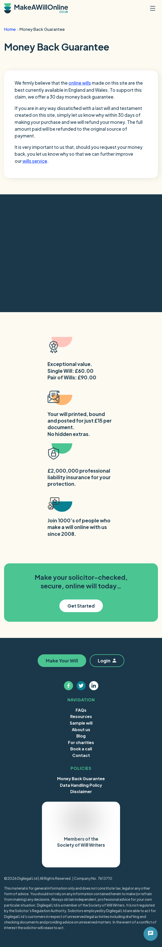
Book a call (81, 748)
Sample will (81, 723)
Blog (81, 735)
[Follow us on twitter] (81, 685)
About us (81, 729)
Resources (81, 716)
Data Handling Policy (81, 785)
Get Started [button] (81, 606)
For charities (81, 742)
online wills (79, 83)
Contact (81, 755)
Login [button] (107, 660)
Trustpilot (67, 859)
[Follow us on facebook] (68, 685)
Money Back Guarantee (81, 778)
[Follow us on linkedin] (93, 685)
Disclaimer (81, 791)
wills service (34, 161)
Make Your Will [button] (61, 660)
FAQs (81, 710)
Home (10, 29)
